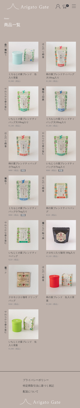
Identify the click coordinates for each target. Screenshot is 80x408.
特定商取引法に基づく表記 (38, 385)
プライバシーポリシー (36, 380)
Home (6, 18)
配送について (30, 391)
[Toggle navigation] (72, 5)
